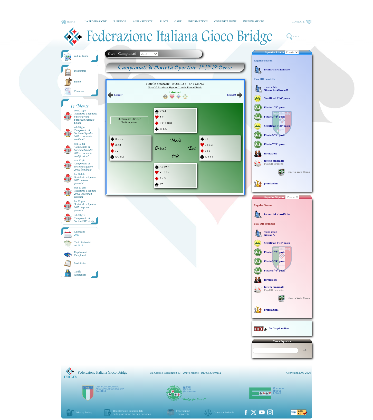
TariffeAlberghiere (80, 273)
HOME (68, 21)
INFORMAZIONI (197, 21)
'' (85, 118)
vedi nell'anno (81, 56)
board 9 (234, 94)
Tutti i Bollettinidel (82, 244)
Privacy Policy (83, 412)
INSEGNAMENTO (253, 21)
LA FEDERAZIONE (95, 21)
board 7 (115, 94)
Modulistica (80, 263)
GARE (178, 21)
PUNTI (164, 21)
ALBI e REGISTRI (143, 21)
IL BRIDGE (119, 21)
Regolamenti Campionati (80, 254)
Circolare (79, 91)
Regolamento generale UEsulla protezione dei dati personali (132, 412)
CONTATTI (301, 21)
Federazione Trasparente (183, 412)
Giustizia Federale (224, 412)
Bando (77, 81)
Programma (80, 70)
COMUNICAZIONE (225, 21)
